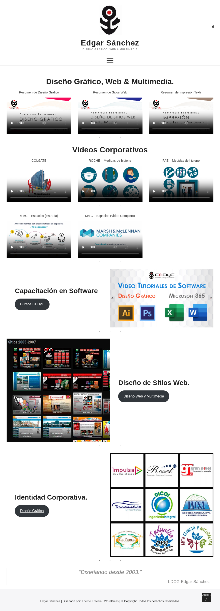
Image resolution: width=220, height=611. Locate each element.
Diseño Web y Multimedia (143, 396)
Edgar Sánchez (110, 42)
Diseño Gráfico (32, 511)
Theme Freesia (92, 601)
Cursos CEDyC (32, 304)
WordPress (111, 601)
